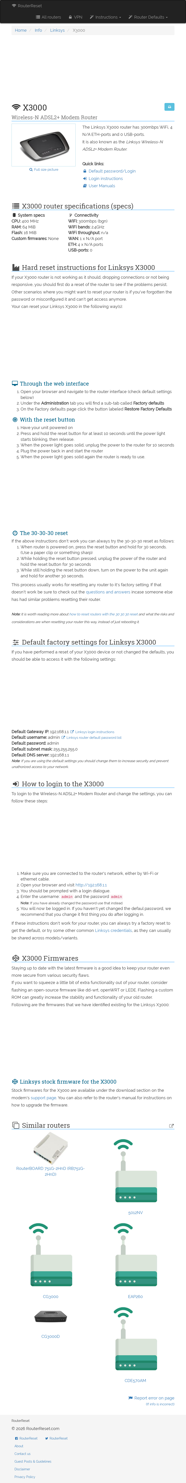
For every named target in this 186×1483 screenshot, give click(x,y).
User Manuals (98, 185)
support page (43, 1097)
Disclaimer (22, 1469)
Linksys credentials (113, 930)
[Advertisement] (93, 71)
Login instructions (102, 178)
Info (38, 30)
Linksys (57, 30)
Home (21, 30)
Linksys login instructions (92, 732)
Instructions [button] (105, 17)
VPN (75, 17)
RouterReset (27, 5)
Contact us (22, 1454)
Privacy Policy (24, 1477)
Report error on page (151, 1401)
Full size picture (43, 170)
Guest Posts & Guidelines (32, 1461)
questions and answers (108, 592)
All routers (48, 17)
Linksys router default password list (91, 738)
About (18, 1446)
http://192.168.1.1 (91, 885)
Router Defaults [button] (148, 17)
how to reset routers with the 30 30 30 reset (103, 614)
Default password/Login (109, 171)
